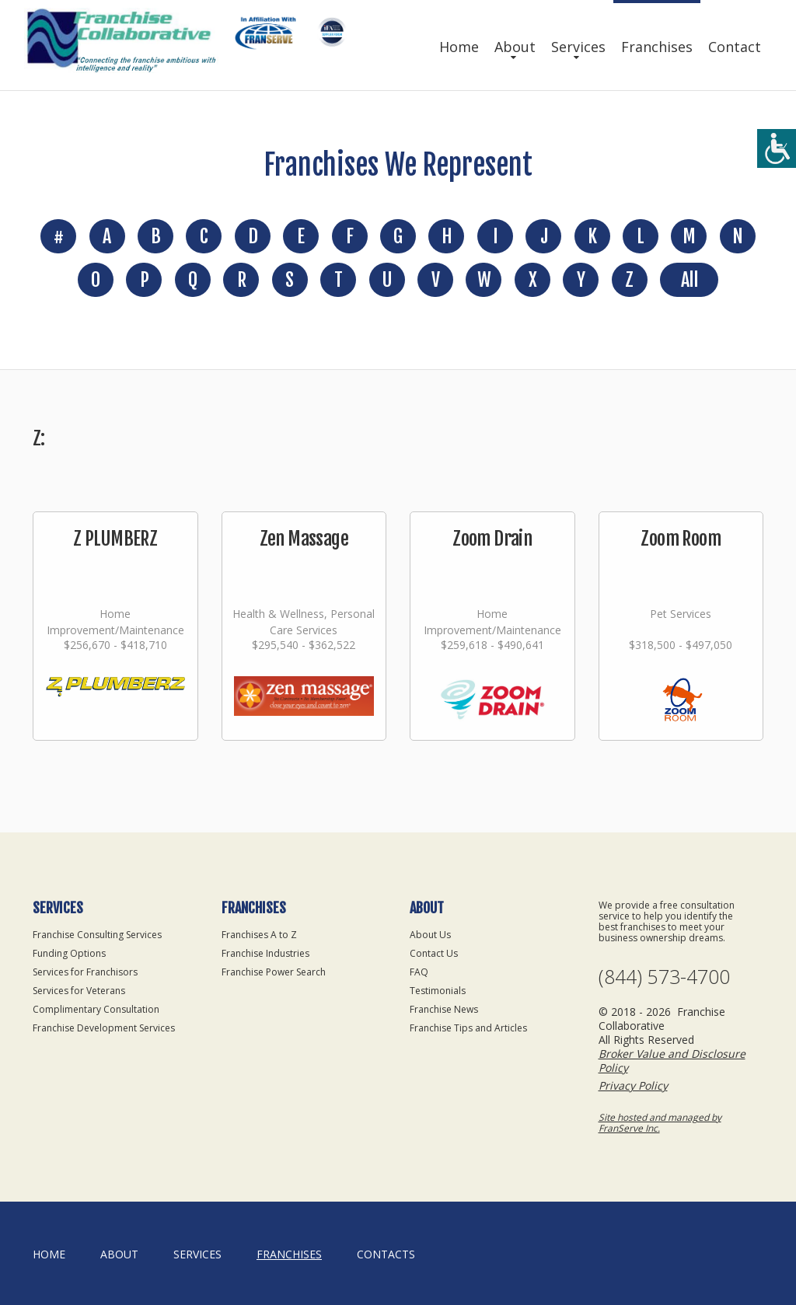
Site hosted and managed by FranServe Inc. (660, 1123)
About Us (430, 934)
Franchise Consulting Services (97, 934)
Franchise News (444, 1009)
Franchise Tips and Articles (468, 1028)
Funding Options (69, 953)
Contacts (386, 1254)
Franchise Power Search (274, 972)
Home (459, 46)
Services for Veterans (79, 990)
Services (578, 46)
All (689, 279)
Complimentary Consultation (96, 1009)
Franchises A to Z (259, 934)
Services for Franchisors (85, 972)
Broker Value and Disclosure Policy (672, 1060)
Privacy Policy (633, 1085)
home (49, 1254)
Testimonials (438, 990)
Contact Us (434, 953)
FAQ (419, 972)
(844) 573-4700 (664, 976)
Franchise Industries (265, 953)
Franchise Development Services (104, 1028)
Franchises (657, 46)
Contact (734, 46)
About (515, 46)
